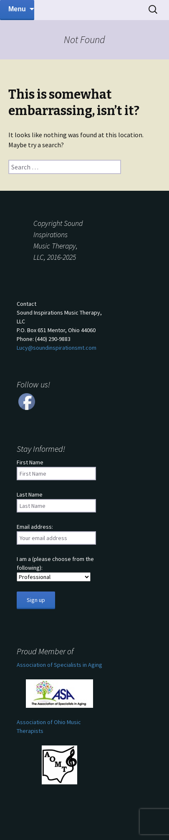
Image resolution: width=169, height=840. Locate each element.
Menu (17, 9)
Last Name (30, 494)
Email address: (35, 526)
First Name (30, 462)
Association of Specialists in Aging (59, 664)
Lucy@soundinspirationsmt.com (56, 347)
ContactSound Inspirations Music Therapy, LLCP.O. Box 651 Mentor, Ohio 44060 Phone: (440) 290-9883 (59, 325)
